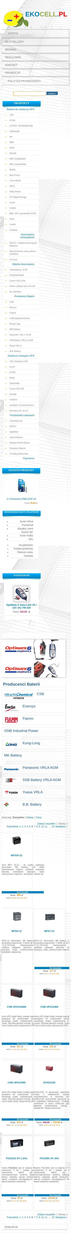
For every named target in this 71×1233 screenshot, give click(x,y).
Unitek (12, 224)
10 (42, 826)
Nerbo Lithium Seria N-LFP (22, 286)
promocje (12, 72)
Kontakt (11, 64)
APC (11, 115)
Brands (10, 49)
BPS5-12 (17, 931)
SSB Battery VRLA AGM (21, 340)
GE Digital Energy (18, 197)
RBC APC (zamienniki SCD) (22, 213)
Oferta (13, 33)
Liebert (12, 208)
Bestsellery (14, 41)
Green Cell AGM (17, 280)
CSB (11, 302)
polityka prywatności (24, 81)
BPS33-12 (16, 855)
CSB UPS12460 (49, 1006)
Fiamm (12, 312)
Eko (46, 14)
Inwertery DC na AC (18, 410)
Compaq (13, 230)
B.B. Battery (15, 351)
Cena (38, 817)
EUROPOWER (16, 275)
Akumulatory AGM (18, 269)
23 (53, 826)
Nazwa (30, 817)
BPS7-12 (49, 931)
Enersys (13, 307)
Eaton (12, 377)
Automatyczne (16, 420)
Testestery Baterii (17, 448)
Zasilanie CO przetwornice (21, 405)
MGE (12, 147)
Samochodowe (16, 437)
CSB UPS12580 (17, 1082)
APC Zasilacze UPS (18, 361)
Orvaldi (12, 394)
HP (10, 136)
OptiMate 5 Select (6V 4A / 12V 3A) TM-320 (21, 606)
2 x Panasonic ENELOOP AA (21, 499)
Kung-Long (14, 323)
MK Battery (14, 329)
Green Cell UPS (16, 388)
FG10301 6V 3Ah (49, 1158)
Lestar (12, 202)
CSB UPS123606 (16, 1006)
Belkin (12, 169)
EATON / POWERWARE (21, 125)
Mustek (12, 153)
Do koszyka (22, 892)
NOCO (12, 426)
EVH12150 (49, 1082)
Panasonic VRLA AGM (20, 334)
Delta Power (15, 191)
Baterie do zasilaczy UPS (20, 109)
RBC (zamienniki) (17, 164)
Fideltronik (14, 131)
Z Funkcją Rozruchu (18, 453)
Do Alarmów (15, 291)
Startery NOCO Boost (19, 442)
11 (46, 826)
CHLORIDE (15, 180)
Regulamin (13, 57)
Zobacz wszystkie (46, 823)
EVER (12, 120)
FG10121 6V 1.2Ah (16, 1158)
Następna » (61, 826)
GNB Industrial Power (19, 318)
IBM (11, 142)
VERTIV (13, 399)
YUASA (13, 259)
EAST (12, 366)
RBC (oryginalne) (17, 158)
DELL (12, 186)
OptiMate (13, 431)
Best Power (14, 175)
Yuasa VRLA (15, 345)
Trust (11, 219)
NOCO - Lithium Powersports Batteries (23, 244)
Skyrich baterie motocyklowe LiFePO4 (22, 252)
